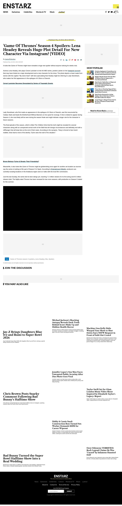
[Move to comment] (81, 61)
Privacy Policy (75, 486)
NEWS (6, 12)
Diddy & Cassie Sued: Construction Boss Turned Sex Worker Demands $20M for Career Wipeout (66, 426)
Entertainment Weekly (58, 171)
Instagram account (74, 72)
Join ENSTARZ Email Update (61, 489)
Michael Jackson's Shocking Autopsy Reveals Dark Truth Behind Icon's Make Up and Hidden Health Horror (65, 325)
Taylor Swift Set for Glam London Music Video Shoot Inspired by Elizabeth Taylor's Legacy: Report (101, 394)
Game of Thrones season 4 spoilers (22, 260)
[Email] (78, 61)
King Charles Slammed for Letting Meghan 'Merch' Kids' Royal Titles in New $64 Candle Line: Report (104, 97)
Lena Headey (39, 260)
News (36, 483)
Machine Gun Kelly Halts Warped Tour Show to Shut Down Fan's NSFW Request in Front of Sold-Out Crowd (101, 333)
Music (59, 12)
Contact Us (53, 486)
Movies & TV (46, 12)
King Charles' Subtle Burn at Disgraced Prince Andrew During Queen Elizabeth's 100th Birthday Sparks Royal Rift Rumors (105, 86)
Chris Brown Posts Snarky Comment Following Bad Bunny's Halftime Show (21, 398)
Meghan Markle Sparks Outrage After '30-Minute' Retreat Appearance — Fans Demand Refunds (105, 79)
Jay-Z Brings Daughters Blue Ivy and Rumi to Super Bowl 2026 (22, 336)
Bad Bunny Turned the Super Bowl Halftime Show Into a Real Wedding (23, 459)
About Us (45, 486)
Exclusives (18, 12)
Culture (61, 483)
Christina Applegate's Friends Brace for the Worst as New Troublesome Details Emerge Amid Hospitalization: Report (105, 74)
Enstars (17, 5)
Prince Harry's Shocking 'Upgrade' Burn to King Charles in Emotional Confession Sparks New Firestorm (105, 92)
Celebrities (32, 12)
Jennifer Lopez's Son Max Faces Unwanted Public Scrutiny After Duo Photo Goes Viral (67, 375)
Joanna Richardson (10, 60)
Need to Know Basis (98, 112)
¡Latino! (69, 12)
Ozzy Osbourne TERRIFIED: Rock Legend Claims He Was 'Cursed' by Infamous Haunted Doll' (101, 452)
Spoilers (51, 260)
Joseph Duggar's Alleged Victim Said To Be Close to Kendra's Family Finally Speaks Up (105, 103)
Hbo (46, 260)
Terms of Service (64, 486)
